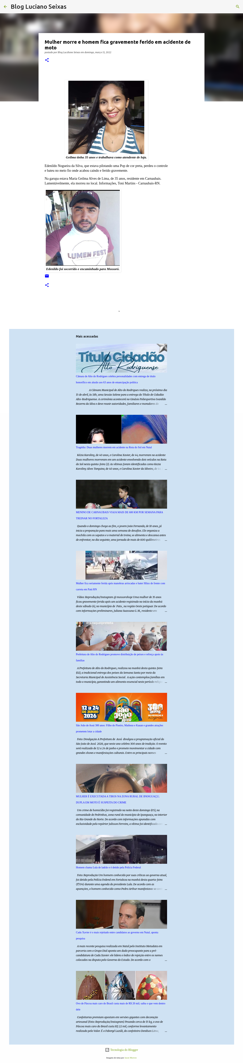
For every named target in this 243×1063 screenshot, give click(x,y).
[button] (47, 60)
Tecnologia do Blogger (121, 1049)
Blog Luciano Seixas (38, 6)
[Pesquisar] (71, 6)
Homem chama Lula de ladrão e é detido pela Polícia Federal (108, 867)
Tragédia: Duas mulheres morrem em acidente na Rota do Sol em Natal (114, 447)
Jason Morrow (131, 1058)
